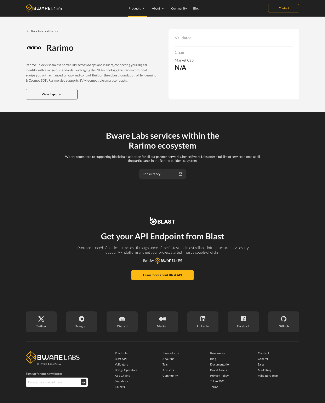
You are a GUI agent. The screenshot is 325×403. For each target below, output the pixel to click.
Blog (196, 8)
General (263, 359)
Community (179, 8)
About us (168, 359)
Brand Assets (218, 370)
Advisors (168, 370)
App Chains (122, 375)
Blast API (121, 359)
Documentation (220, 364)
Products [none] (137, 8)
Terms (214, 386)
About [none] (158, 8)
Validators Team (268, 375)
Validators (121, 364)
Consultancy (163, 174)
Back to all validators (42, 31)
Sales (261, 364)
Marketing (264, 370)
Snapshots (121, 381)
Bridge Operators (126, 370)
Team (165, 364)
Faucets (120, 386)
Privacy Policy (219, 375)
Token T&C (217, 381)
